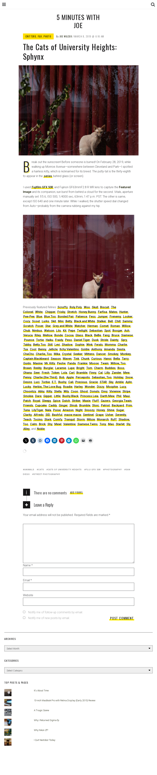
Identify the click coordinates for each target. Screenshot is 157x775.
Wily (66, 391)
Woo (87, 307)
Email (27, 580)
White (39, 312)
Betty (68, 321)
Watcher (79, 326)
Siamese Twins (88, 424)
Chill (118, 321)
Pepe (71, 330)
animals (29, 469)
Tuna (26, 410)
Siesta (121, 349)
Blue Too (50, 316)
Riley (38, 335)
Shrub (73, 405)
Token (55, 372)
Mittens (89, 354)
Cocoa (69, 335)
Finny (92, 372)
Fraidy (59, 340)
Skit (53, 321)
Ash (126, 330)
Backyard (118, 405)
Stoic (95, 405)
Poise (57, 410)
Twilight (82, 330)
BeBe (97, 335)
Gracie (93, 382)
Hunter (123, 312)
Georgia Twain (122, 400)
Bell (110, 321)
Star (48, 326)
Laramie (60, 368)
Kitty (49, 391)
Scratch (28, 326)
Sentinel (88, 414)
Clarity (27, 414)
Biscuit (104, 307)
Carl (71, 372)
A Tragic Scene (41, 710)
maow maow (72, 414)
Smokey (113, 354)
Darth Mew (107, 396)
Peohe (61, 363)
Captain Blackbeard (36, 358)
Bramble (81, 372)
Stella (58, 391)
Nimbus (37, 330)
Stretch (72, 312)
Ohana (27, 372)
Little (57, 396)
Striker (76, 400)
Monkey (125, 354)
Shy (50, 424)
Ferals (99, 344)
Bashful (57, 414)
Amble (119, 382)
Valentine (69, 424)
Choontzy (29, 391)
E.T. (54, 382)
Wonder (90, 386)
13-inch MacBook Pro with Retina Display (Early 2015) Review (64, 700)
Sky (111, 382)
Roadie (67, 386)
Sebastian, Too (102, 377)
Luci (36, 382)
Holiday (118, 377)
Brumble (84, 405)
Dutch (66, 400)
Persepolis (83, 377)
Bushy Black (70, 396)
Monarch (103, 419)
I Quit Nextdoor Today (44, 740)
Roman (115, 326)
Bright (80, 368)
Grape (100, 414)
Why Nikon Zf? (41, 730)
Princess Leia (89, 396)
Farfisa (102, 312)
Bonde (58, 335)
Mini (61, 321)
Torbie (45, 382)
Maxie (86, 400)
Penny (27, 377)
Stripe (126, 391)
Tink (76, 358)
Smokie (28, 396)
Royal (36, 400)
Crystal (66, 354)
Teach (27, 419)
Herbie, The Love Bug (47, 386)
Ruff (114, 419)
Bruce (115, 335)
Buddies (110, 368)
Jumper (103, 316)
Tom (89, 368)
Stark (47, 419)
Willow (126, 326)
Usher (109, 414)
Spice (56, 400)
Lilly (107, 372)
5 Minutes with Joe (78, 21)
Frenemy (115, 316)
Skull (95, 307)
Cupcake (41, 405)
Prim (129, 405)
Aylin (129, 382)
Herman (92, 326)
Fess (92, 316)
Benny (42, 349)
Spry (124, 340)
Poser (39, 326)
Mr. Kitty (49, 363)
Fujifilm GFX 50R (42, 187)
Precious (81, 382)
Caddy (53, 405)
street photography (47, 474)
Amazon (68, 410)
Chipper (50, 312)
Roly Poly (76, 307)
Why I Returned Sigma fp (46, 720)
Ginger (63, 405)
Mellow (47, 335)
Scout (36, 321)
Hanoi (107, 358)
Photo (47, 36)
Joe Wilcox (66, 36)
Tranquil (69, 419)
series (48, 176)
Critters (30, 36)
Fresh (45, 372)
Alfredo (39, 414)
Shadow (67, 344)
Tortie (40, 340)
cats (41, 469)
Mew (126, 372)
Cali (70, 382)
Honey (101, 410)
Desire (27, 382)
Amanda (109, 349)
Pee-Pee (28, 316)
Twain (105, 363)
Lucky (27, 386)
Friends (28, 405)
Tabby (27, 344)
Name (28, 565)
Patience (81, 316)
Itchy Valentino (69, 349)
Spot (107, 330)
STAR (103, 382)
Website (28, 595)
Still (50, 344)
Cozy (26, 321)
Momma (110, 344)
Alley (26, 428)
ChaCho (28, 354)
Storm (81, 419)
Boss (121, 368)
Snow (129, 377)
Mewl (57, 424)
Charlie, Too (44, 354)
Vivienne (115, 391)
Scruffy (63, 307)
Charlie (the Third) (45, 377)
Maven (67, 358)
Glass (79, 335)
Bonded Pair (66, 316)
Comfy (57, 419)
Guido (27, 363)
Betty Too (39, 344)
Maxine (38, 363)
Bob (61, 377)
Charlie (122, 344)
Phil (118, 396)
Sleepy (46, 400)
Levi (57, 344)
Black (88, 335)
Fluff (95, 400)
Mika (57, 354)
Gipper (47, 396)
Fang (106, 335)
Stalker (101, 321)
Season (56, 358)
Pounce (29, 340)
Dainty (114, 340)
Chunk (85, 358)
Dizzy (100, 386)
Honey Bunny (87, 312)
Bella (116, 358)
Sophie (79, 344)
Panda (71, 363)
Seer (37, 372)
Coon (74, 391)
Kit (64, 330)
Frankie (82, 363)
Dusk (95, 340)
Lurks (45, 321)
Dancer (101, 354)
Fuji (40, 36)
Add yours (76, 492)
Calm (33, 424)
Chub (26, 330)
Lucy (123, 386)
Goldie (85, 349)
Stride (104, 340)
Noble (41, 428)
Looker (127, 316)
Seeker (78, 354)
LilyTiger (37, 410)
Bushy (62, 382)
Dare (38, 396)
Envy (104, 391)
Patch (27, 400)
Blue (39, 316)
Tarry (125, 358)
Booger (117, 330)
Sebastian (95, 330)
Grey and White (62, 326)
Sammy (127, 321)
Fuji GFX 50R (93, 469)
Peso (68, 340)
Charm (98, 368)
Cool (33, 349)
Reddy (38, 368)
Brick (42, 424)
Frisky (61, 312)
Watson (49, 330)
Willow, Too (118, 363)
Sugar (120, 410)
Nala (48, 410)
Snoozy (90, 410)
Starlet (120, 424)
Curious (96, 358)
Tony (103, 424)
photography (113, 469)
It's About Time (41, 690)
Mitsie (91, 419)
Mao (111, 424)
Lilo (58, 330)
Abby (41, 391)
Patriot (105, 405)
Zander (116, 372)
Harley (78, 386)
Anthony (96, 349)
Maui (126, 396)
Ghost (84, 391)
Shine (110, 410)
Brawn (27, 368)
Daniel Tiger (82, 340)
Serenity (120, 414)
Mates (113, 312)
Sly (128, 424)
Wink (89, 344)
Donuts (94, 391)
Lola (64, 372)
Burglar (48, 368)
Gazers (105, 400)
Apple (70, 377)
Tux (25, 349)
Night (79, 410)
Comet (104, 326)
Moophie (112, 386)
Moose (94, 363)
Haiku (49, 340)
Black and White (84, 321)
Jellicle (53, 349)
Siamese (127, 335)
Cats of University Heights (65, 469)
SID (48, 414)
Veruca (28, 335)
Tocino (38, 419)
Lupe (71, 368)
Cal (100, 372)
